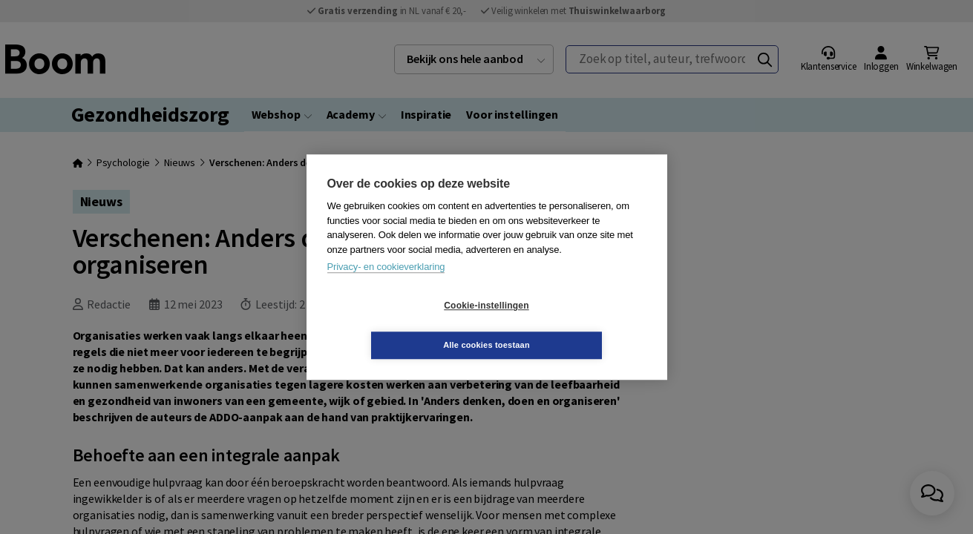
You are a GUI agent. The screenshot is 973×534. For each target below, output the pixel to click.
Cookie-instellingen (398, 325)
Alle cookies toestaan (574, 324)
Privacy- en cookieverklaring (386, 286)
